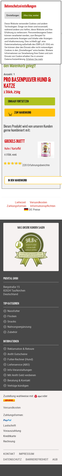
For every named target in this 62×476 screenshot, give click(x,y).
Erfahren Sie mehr (34, 59)
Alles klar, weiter (31, 15)
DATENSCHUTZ (12, 459)
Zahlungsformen (16, 206)
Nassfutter (13, 311)
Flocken (12, 316)
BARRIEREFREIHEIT (37, 459)
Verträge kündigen (18, 385)
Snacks (11, 321)
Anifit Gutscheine (17, 354)
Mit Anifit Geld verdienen (21, 375)
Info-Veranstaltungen (19, 370)
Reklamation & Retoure (20, 349)
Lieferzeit (20, 202)
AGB (55, 459)
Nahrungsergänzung (19, 327)
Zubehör (12, 332)
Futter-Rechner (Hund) (20, 359)
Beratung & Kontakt (18, 380)
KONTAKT (9, 453)
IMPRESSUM (26, 453)
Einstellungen (12, 15)
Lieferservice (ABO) (18, 364)
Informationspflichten (42, 206)
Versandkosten (38, 202)
